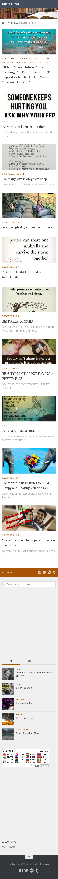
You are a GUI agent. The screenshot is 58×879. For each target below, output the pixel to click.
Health (48, 58)
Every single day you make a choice (27, 227)
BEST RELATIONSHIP (17, 321)
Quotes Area (10, 4)
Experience (25, 58)
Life (4, 62)
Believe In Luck (24, 687)
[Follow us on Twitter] (44, 572)
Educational (9, 58)
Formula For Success (26, 702)
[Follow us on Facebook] (39, 572)
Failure (37, 58)
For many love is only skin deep (24, 179)
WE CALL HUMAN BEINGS (21, 430)
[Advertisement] (29, 623)
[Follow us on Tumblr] (54, 572)
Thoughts (32, 62)
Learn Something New (27, 733)
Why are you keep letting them (24, 126)
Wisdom (44, 62)
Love (5, 173)
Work (19, 684)
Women (19, 669)
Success (20, 699)
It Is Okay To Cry (24, 717)
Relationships (16, 62)
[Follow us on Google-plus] (49, 572)
